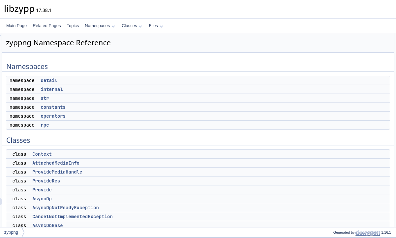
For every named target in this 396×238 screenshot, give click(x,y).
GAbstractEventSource (348, 225)
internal (134, 89)
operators (135, 116)
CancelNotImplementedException (155, 216)
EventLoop (337, 196)
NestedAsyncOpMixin (347, 160)
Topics (73, 25)
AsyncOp (124, 199)
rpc (127, 125)
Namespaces (100, 25)
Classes (132, 25)
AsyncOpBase (130, 225)
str (127, 98)
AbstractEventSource (346, 167)
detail (131, 80)
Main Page (16, 25)
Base (332, 182)
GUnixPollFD (339, 218)
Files (156, 25)
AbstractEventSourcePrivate (352, 204)
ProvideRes (128, 181)
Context (124, 154)
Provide (124, 190)
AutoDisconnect (341, 175)
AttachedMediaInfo (138, 163)
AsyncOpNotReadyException (148, 208)
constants (135, 107)
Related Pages (47, 25)
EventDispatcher (342, 189)
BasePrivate (338, 211)
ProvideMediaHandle (140, 172)
